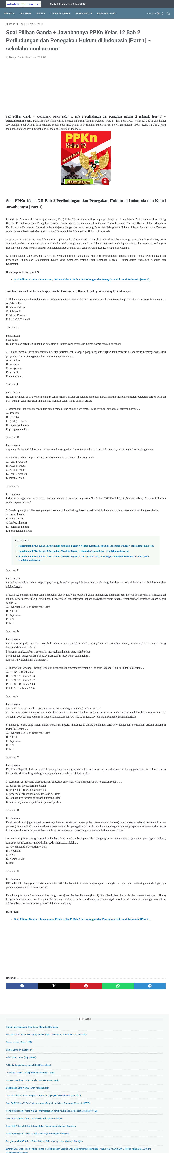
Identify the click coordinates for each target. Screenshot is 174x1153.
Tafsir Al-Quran (62, 13)
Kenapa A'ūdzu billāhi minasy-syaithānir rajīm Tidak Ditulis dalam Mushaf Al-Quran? (145, 49)
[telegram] (103, 1105)
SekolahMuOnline (92, 1147)
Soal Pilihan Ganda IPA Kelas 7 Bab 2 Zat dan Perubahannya (146, 473)
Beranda (11, 13)
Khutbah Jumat (109, 13)
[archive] (137, 490)
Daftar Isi (77, 1140)
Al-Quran (28, 13)
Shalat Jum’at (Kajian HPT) (139, 61)
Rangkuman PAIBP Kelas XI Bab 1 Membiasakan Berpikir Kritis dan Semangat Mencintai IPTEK (142, 162)
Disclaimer (108, 1140)
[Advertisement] (60, 97)
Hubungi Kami (124, 1140)
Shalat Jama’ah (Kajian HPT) (140, 69)
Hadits (43, 13)
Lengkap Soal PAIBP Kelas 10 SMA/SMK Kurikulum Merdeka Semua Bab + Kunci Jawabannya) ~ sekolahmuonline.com (147, 313)
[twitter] (38, 1105)
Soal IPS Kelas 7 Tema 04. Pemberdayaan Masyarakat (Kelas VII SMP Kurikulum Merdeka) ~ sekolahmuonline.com (146, 454)
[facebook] (17, 1105)
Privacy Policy (92, 1140)
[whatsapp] (81, 1105)
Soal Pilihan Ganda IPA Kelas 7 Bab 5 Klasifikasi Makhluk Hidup (146, 333)
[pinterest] (60, 1105)
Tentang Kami (61, 1140)
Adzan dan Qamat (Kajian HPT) (141, 76)
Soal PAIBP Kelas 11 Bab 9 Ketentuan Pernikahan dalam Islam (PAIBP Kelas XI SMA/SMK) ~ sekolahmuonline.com (146, 373)
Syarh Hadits (86, 13)
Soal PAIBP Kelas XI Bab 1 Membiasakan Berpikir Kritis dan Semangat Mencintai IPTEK (146, 146)
